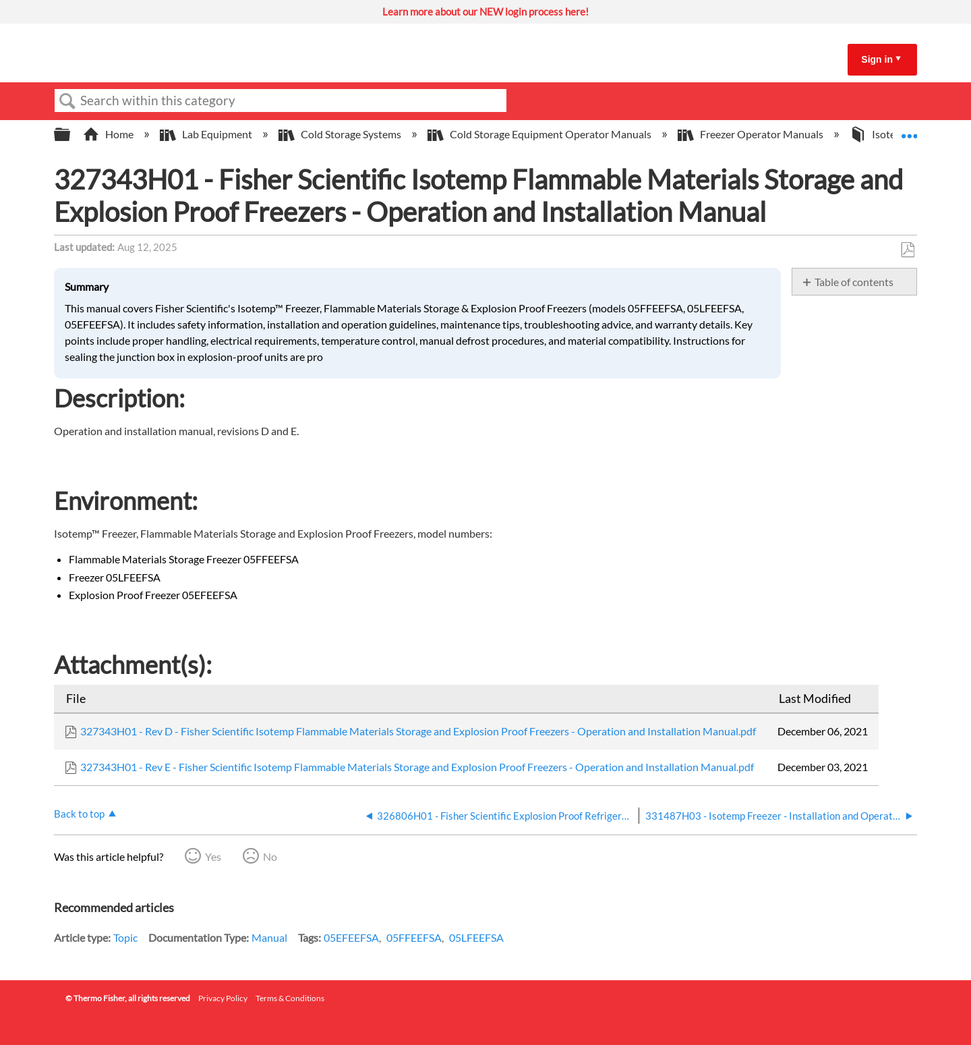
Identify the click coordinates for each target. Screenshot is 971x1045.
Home (109, 134)
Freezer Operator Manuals (751, 134)
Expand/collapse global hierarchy (70, 134)
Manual (269, 937)
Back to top (79, 814)
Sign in (877, 59)
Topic (125, 937)
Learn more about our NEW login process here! (485, 11)
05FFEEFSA (414, 937)
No (270, 856)
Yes (213, 856)
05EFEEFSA (351, 937)
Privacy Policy (222, 998)
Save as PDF (907, 250)
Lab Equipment (207, 134)
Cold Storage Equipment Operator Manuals (540, 134)
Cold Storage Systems (340, 134)
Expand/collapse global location (909, 130)
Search (67, 101)
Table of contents (854, 281)
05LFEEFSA (476, 937)
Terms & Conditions (290, 998)
